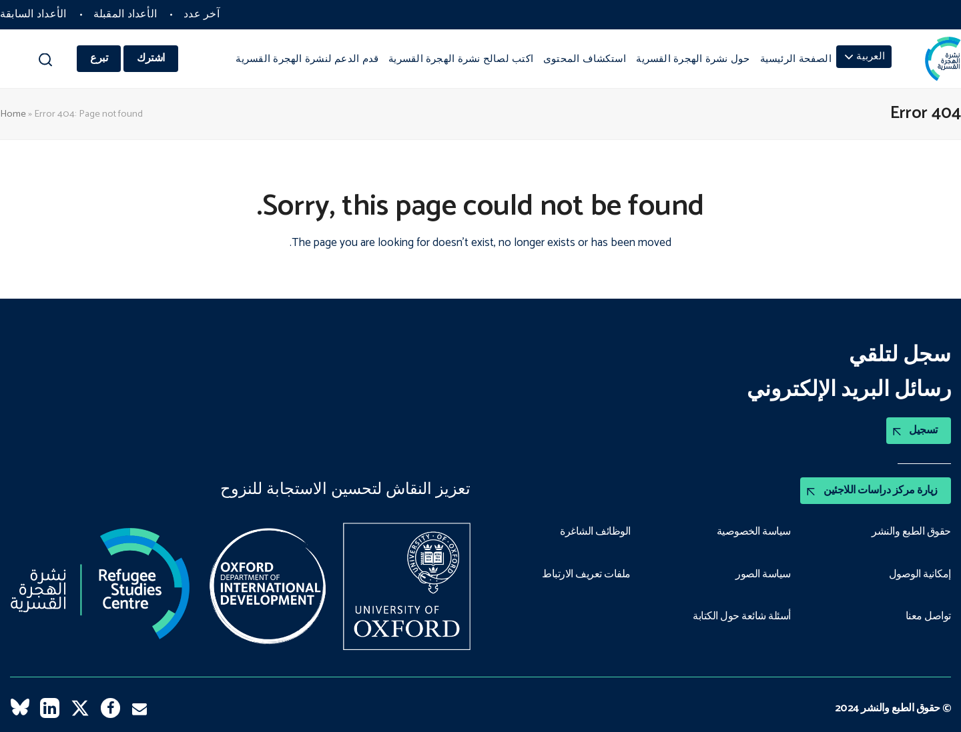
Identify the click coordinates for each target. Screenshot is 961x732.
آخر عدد (202, 14)
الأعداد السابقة (33, 14)
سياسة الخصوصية (754, 532)
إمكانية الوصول (920, 575)
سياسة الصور (763, 575)
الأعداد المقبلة (125, 14)
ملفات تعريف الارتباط (586, 575)
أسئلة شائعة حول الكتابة (742, 617)
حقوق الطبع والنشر (911, 532)
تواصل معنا (928, 617)
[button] (45, 63)
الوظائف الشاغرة (595, 532)
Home (13, 114)
